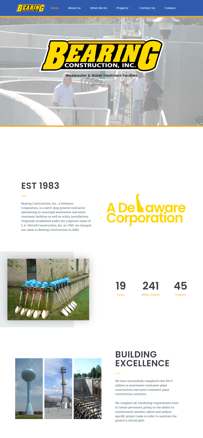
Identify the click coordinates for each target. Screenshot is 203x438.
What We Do (98, 8)
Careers (170, 8)
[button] (129, 8)
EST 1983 (40, 186)
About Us (74, 8)
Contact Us (147, 8)
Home (55, 8)
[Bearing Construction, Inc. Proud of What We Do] (30, 8)
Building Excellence (142, 358)
